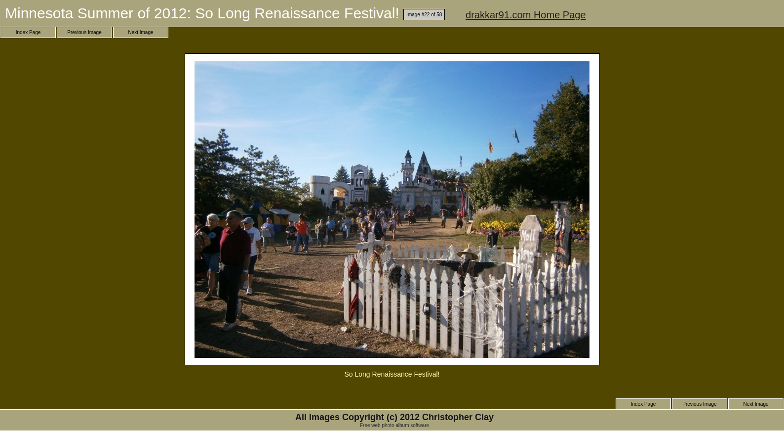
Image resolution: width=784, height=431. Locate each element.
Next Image (140, 32)
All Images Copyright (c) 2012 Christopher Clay (394, 417)
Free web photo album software (394, 425)
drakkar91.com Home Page (526, 14)
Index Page (28, 32)
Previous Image (84, 32)
